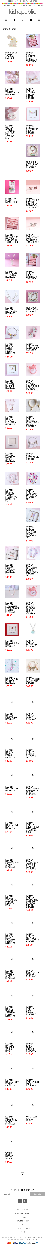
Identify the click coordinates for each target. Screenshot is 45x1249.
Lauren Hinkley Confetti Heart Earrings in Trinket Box (32, 57)
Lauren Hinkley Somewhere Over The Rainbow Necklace (32, 864)
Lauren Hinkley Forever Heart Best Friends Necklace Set (32, 532)
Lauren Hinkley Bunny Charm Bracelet (31, 1010)
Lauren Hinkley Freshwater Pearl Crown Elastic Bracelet (12, 607)
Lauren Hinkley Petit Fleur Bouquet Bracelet (32, 129)
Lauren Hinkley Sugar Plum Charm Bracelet (11, 1120)
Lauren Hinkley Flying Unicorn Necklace (31, 1047)
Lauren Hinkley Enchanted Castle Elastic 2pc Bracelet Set (32, 570)
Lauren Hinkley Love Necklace (11, 788)
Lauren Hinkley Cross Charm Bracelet (32, 456)
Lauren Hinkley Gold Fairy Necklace (33, 1082)
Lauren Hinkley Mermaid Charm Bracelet (10, 974)
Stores (22, 1232)
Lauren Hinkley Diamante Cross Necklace (10, 457)
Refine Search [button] (22, 29)
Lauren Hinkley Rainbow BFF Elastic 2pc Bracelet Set (32, 494)
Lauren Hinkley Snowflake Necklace (31, 643)
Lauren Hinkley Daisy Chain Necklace (11, 310)
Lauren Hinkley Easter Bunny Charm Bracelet (10, 348)
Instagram (25, 1201)
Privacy (22, 1224)
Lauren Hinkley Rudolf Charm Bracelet (10, 753)
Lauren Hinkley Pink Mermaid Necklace (11, 680)
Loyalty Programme (22, 1213)
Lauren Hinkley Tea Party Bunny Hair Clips (32, 347)
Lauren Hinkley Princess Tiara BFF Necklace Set (10, 569)
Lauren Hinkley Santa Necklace (31, 716)
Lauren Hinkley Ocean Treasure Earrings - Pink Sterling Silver (10, 132)
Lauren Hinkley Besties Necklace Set (31, 753)
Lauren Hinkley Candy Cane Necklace (11, 716)
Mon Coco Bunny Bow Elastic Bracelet (32, 164)
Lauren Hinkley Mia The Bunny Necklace (11, 274)
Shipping (22, 1217)
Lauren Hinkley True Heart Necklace (12, 643)
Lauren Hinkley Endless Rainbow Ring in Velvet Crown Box (32, 608)
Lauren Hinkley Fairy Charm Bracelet (12, 1082)
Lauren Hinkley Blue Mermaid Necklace (32, 973)
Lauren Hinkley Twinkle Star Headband (12, 91)
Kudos (35, 1239)
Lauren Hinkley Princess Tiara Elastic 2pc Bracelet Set (11, 495)
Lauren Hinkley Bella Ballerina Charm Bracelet (10, 938)
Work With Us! (22, 1210)
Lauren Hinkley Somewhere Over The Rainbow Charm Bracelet (32, 901)
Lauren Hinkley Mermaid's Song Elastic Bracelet (32, 937)
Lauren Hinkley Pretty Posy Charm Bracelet (11, 863)
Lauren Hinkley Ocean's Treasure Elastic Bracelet (10, 1011)
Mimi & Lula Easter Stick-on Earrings (11, 55)
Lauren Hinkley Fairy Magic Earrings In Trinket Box (32, 238)
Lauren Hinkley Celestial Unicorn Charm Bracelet (31, 93)
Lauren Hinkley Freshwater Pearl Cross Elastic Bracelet (32, 421)
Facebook (20, 1201)
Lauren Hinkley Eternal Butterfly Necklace (10, 420)
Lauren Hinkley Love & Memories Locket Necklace (32, 790)
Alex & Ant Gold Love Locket (31, 1118)
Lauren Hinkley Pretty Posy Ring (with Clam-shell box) (32, 827)
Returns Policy (22, 1221)
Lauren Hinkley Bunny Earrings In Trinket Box (32, 275)
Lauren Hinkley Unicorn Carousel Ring (10, 1047)
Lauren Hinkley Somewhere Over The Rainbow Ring (11, 900)
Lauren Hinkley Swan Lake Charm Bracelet (33, 680)
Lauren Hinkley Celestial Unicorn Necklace (10, 384)
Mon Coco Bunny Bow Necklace (32, 309)
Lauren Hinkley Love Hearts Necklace (11, 826)
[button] (6, 19)
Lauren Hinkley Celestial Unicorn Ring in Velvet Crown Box (32, 385)
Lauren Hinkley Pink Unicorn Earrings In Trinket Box (11, 238)
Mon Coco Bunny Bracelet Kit (12, 200)
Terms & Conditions (22, 1228)
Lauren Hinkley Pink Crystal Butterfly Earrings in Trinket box (32, 203)
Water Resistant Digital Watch (10, 1155)
